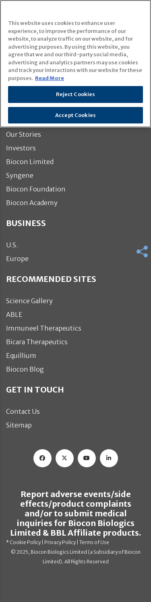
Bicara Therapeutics (37, 342)
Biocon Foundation (36, 189)
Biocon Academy (32, 203)
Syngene (19, 175)
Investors (21, 148)
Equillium (21, 355)
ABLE (14, 314)
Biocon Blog (25, 369)
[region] (75, 63)
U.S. (12, 245)
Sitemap (19, 425)
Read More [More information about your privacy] (49, 78)
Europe (17, 259)
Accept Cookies (75, 115)
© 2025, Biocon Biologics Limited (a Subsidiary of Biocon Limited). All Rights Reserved (76, 557)
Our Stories (23, 134)
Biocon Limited (30, 162)
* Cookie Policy (23, 542)
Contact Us (23, 411)
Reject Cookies (75, 94)
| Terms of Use (92, 542)
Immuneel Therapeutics (43, 328)
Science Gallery (29, 301)
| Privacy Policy (58, 542)
